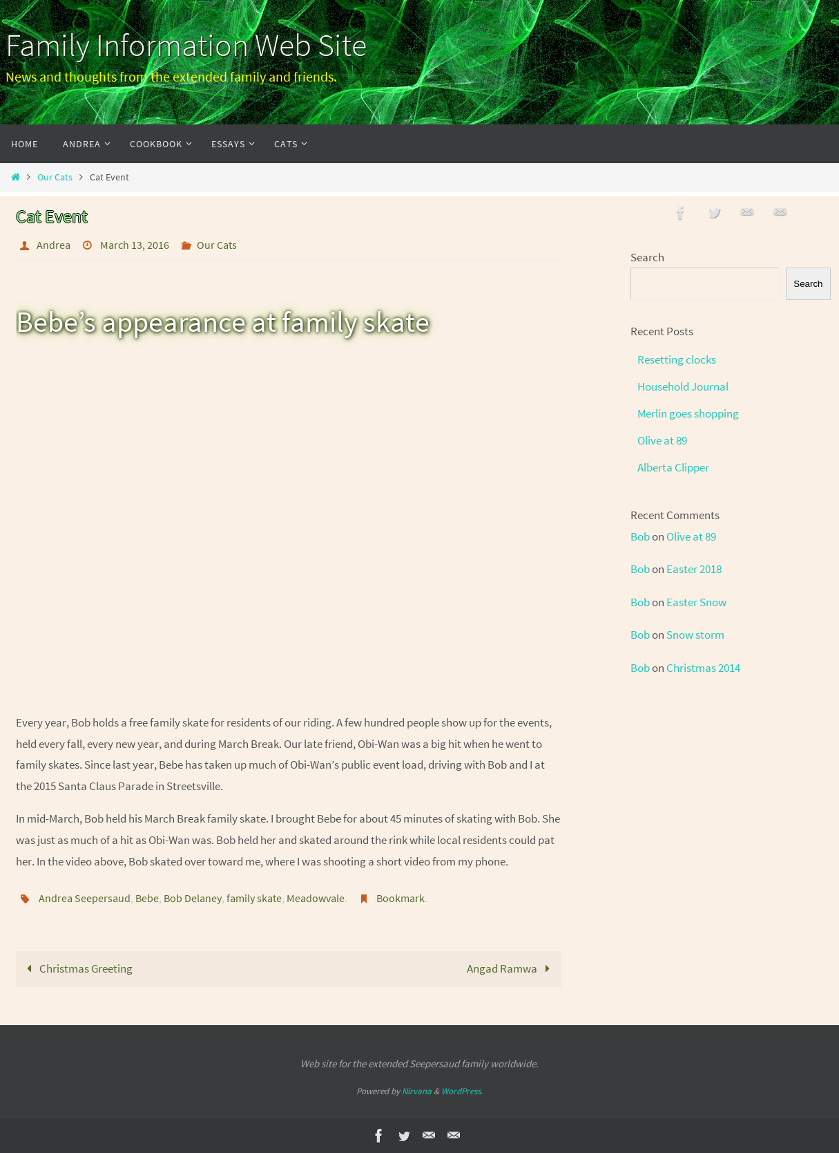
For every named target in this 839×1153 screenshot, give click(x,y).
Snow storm (695, 634)
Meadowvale (316, 898)
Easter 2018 (694, 568)
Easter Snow (696, 602)
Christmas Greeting (77, 968)
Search (647, 257)
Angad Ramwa (511, 968)
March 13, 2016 (134, 245)
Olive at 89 (662, 440)
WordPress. (462, 1091)
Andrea (53, 245)
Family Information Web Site (186, 45)
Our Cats (55, 177)
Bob (640, 536)
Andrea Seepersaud (85, 898)
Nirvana (417, 1091)
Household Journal (683, 386)
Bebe (147, 898)
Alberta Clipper (673, 467)
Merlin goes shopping (688, 413)
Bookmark (400, 898)
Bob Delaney (193, 898)
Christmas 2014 (703, 667)
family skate (254, 898)
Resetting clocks (676, 359)
